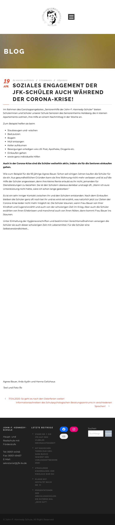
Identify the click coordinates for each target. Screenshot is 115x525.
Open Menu (71, 17)
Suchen (92, 428)
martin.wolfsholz (25, 80)
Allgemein (62, 80)
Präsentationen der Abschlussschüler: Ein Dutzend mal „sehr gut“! (45, 496)
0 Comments (45, 80)
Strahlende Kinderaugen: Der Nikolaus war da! (44, 471)
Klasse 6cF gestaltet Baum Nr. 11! (43, 482)
